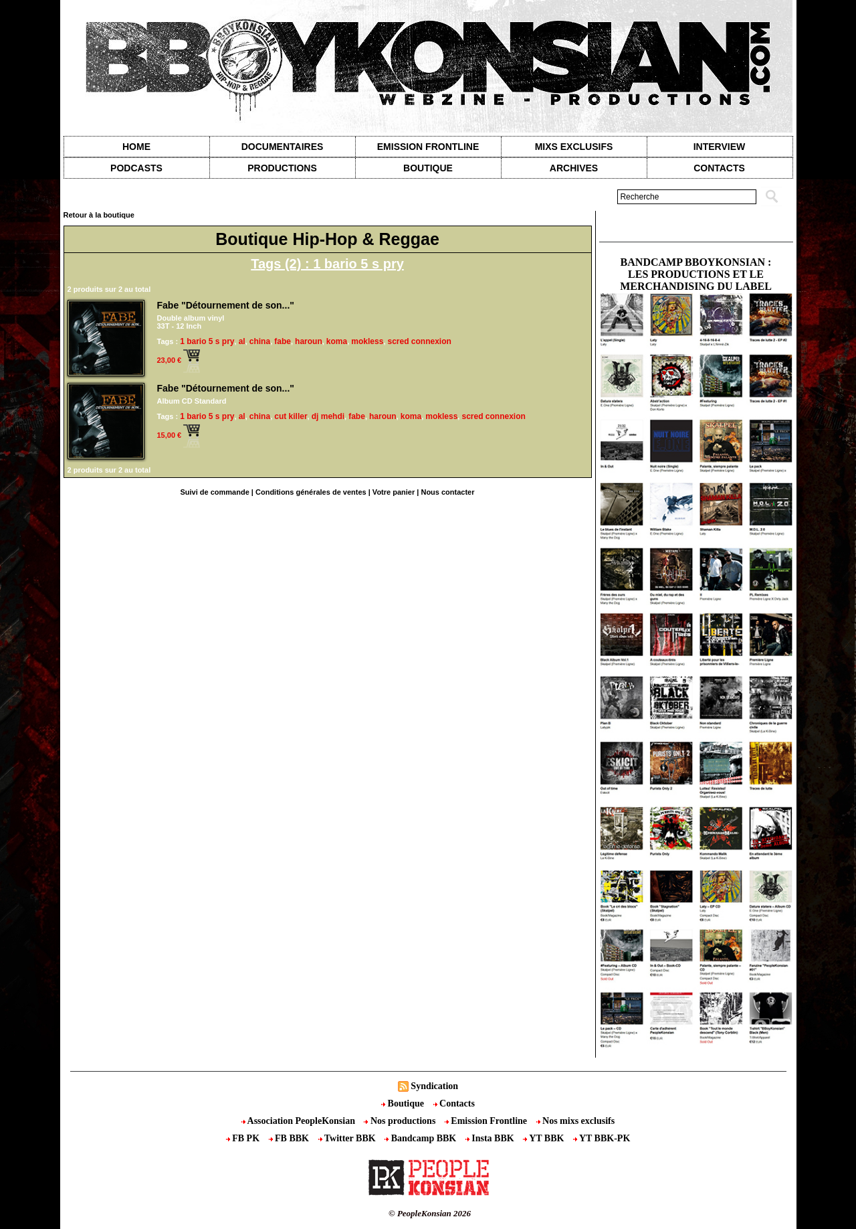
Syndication (434, 1086)
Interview (719, 146)
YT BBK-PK (601, 1138)
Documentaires (282, 146)
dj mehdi (328, 416)
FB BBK (290, 1138)
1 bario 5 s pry (207, 341)
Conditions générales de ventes (310, 492)
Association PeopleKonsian (299, 1121)
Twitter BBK (348, 1138)
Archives (574, 168)
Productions (281, 168)
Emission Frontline (428, 146)
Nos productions (400, 1121)
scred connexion (419, 341)
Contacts (454, 1103)
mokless (367, 341)
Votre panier (393, 492)
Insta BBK (490, 1138)
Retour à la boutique (99, 215)
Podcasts (136, 168)
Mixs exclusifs (574, 146)
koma (336, 341)
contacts (719, 168)
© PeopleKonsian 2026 (430, 1213)
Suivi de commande (214, 492)
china (259, 341)
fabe (282, 341)
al (242, 341)
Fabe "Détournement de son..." (225, 305)
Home (136, 146)
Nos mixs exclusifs (575, 1121)
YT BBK (544, 1138)
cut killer (290, 416)
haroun (308, 341)
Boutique (428, 168)
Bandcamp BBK (422, 1138)
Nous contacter (447, 492)
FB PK (244, 1138)
